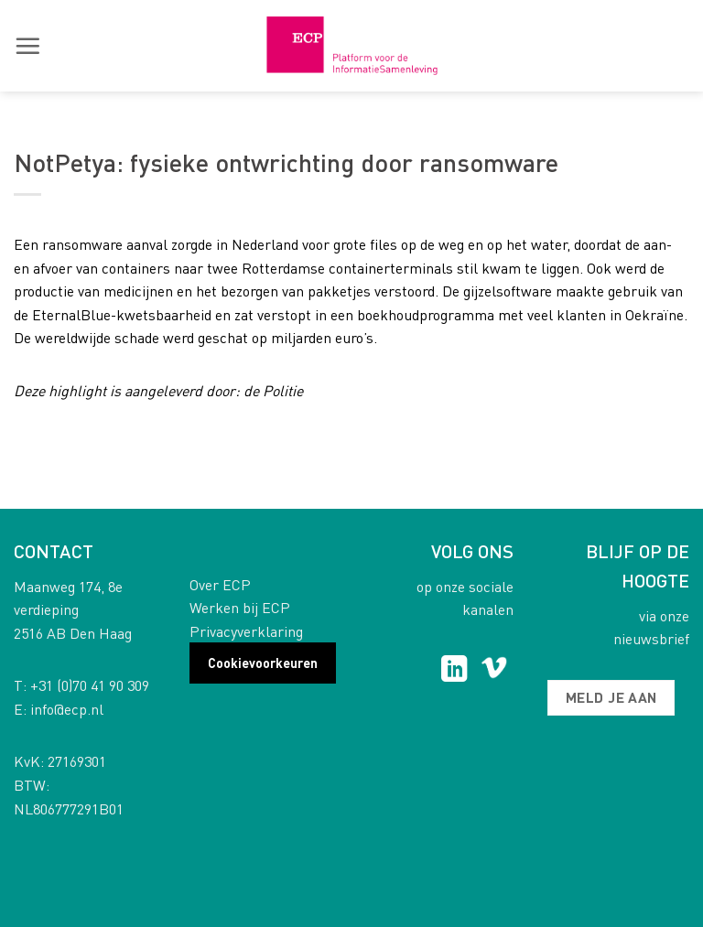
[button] (27, 45)
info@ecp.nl (66, 708)
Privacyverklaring (246, 631)
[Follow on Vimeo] (494, 670)
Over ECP (220, 584)
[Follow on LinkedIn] (454, 670)
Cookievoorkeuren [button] (263, 662)
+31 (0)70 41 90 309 (89, 685)
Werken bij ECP (239, 607)
